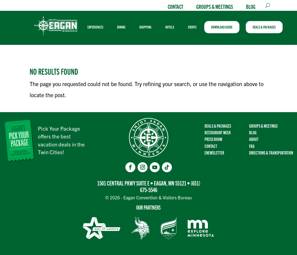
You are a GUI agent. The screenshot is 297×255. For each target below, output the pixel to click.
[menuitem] (97, 27)
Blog (250, 6)
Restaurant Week (218, 132)
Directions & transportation (271, 152)
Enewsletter (214, 152)
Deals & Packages (218, 125)
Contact (175, 6)
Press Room (213, 139)
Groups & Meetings (214, 6)
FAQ (251, 146)
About (254, 139)
